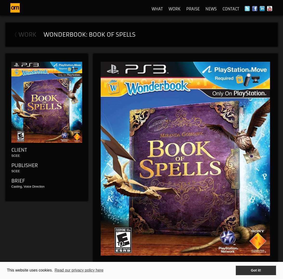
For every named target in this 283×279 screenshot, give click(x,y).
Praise (193, 9)
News (211, 9)
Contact (231, 9)
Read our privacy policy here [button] (79, 270)
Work (174, 9)
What (157, 9)
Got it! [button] (256, 270)
